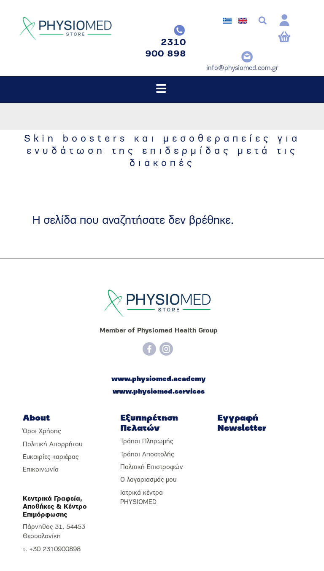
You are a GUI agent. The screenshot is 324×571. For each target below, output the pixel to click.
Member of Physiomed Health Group (159, 330)
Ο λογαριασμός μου (148, 480)
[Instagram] (166, 349)
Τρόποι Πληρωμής (146, 441)
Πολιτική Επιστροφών (151, 467)
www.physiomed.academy (158, 379)
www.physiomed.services (159, 392)
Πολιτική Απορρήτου (52, 444)
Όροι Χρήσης (42, 431)
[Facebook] (149, 349)
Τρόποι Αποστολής (147, 454)
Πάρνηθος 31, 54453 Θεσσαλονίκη (54, 532)
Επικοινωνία (41, 469)
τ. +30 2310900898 (52, 549)
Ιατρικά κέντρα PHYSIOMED (141, 498)
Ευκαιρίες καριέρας (50, 457)
